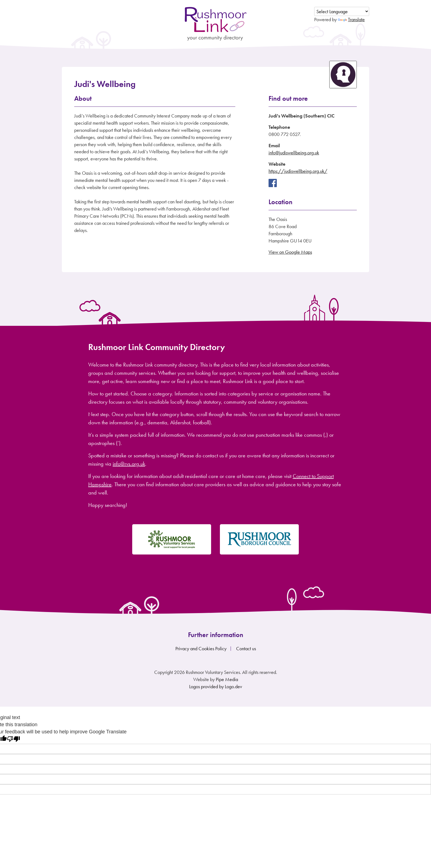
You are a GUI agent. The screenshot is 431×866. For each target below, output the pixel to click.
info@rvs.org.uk (129, 463)
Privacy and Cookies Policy (200, 648)
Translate (351, 19)
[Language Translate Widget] (341, 11)
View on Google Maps (290, 252)
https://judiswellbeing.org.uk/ (298, 171)
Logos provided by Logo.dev (215, 686)
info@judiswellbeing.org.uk (294, 152)
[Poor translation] (13, 739)
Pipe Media (227, 679)
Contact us (246, 648)
